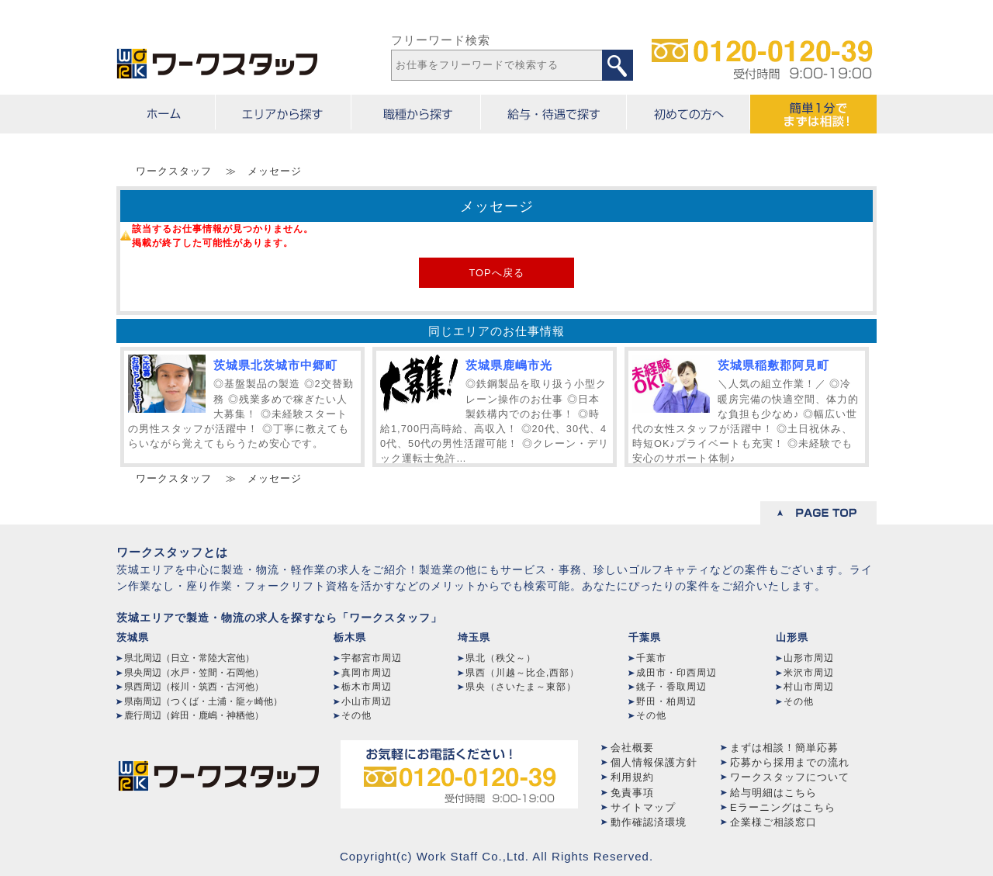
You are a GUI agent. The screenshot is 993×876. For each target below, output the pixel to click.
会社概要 (632, 747)
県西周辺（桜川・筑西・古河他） (194, 686)
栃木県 (350, 637)
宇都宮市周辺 (371, 658)
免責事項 (632, 792)
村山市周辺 (809, 686)
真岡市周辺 (366, 672)
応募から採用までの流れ (789, 762)
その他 (356, 715)
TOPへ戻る (496, 273)
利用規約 (632, 777)
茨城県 (132, 637)
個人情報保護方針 (654, 762)
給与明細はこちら (773, 792)
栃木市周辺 (366, 686)
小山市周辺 (366, 701)
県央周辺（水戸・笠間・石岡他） (194, 672)
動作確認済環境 (649, 822)
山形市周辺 (809, 658)
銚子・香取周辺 (671, 686)
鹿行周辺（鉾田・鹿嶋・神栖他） (194, 715)
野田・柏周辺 (666, 701)
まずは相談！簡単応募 (784, 747)
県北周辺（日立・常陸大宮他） (189, 658)
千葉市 (651, 658)
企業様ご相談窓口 (773, 822)
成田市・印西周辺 (676, 672)
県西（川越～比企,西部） (522, 672)
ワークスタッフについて (789, 777)
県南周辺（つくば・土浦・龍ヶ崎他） (203, 701)
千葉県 (644, 637)
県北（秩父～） (500, 658)
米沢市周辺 (809, 672)
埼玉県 (474, 637)
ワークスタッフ (174, 171)
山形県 (792, 637)
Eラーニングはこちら (783, 807)
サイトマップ (643, 807)
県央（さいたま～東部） (520, 686)
